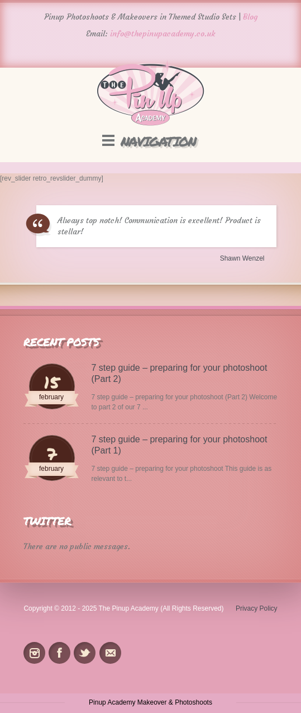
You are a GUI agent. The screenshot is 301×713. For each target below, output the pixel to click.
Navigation (158, 141)
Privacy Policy (257, 608)
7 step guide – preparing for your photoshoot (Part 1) (179, 445)
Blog (250, 17)
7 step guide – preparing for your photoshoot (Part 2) (179, 373)
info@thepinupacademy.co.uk (163, 34)
